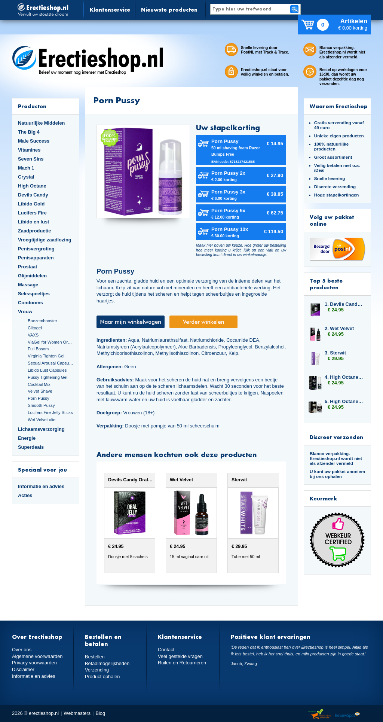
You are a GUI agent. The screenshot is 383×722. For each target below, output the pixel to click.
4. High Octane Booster (344, 377)
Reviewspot (347, 714)
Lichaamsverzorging (41, 429)
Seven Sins (30, 159)
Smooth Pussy (41, 405)
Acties (25, 495)
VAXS (33, 335)
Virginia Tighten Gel (46, 356)
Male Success (33, 141)
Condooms (30, 302)
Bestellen (95, 656)
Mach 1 (26, 168)
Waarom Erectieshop (339, 106)
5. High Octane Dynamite (344, 401)
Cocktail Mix (39, 384)
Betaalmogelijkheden (107, 663)
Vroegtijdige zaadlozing (44, 240)
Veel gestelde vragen (180, 656)
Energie (27, 438)
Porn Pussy (38, 398)
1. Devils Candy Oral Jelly (344, 304)
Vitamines (29, 150)
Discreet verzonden (336, 437)
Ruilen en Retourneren (182, 662)
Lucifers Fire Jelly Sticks (50, 412)
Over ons (21, 649)
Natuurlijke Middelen (41, 123)
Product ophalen (102, 676)
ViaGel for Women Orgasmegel (50, 342)
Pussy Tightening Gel (47, 377)
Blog (100, 713)
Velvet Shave (40, 391)
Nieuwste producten (169, 9)
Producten (32, 106)
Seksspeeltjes (34, 293)
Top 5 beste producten (326, 283)
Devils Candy (33, 195)
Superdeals (31, 447)
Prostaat (27, 266)
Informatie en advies (41, 486)
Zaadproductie (34, 231)
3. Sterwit (335, 353)
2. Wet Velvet (339, 328)
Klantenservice (110, 9)
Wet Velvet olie (41, 419)
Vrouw (25, 311)
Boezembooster (42, 321)
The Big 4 (29, 132)
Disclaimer (23, 669)
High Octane (32, 186)
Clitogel (35, 328)
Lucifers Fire (32, 213)
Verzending (97, 670)
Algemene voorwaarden (37, 656)
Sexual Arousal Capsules (50, 363)
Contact (166, 649)
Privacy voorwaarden (34, 662)
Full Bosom (38, 349)
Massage (28, 284)
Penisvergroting (36, 249)
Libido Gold (31, 204)
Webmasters (77, 713)
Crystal (26, 177)
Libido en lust (33, 222)
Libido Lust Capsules (47, 370)
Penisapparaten (36, 258)
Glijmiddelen (32, 275)
